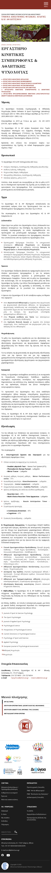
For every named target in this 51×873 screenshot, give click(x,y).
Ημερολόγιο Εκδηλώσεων (36, 815)
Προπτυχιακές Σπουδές (35, 787)
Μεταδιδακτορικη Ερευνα (14, 714)
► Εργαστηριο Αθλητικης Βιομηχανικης (16, 82)
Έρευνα (4, 796)
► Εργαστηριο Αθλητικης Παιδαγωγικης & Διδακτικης (21, 84)
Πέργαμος (5, 825)
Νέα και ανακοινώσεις (9, 800)
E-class (4, 815)
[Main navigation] (45, 4)
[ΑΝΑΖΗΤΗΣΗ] (9, 833)
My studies (5, 818)
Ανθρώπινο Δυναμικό (9, 793)
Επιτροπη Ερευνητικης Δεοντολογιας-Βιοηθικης (24, 706)
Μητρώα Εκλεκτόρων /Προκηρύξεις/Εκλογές (9, 788)
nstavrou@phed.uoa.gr (39, 678)
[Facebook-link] (2, 855)
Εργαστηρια (16, 45)
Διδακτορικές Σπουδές (35, 798)
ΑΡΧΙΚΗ (3, 45)
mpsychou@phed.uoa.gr (20, 678)
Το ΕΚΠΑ (30, 811)
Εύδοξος (4, 821)
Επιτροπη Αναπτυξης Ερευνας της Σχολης (21, 710)
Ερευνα (9, 45)
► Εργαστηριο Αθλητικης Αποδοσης (15, 80)
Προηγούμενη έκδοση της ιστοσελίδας (36, 819)
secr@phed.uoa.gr (12, 850)
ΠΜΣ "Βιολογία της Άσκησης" (37, 794)
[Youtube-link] (8, 855)
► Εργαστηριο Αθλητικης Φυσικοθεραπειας (17, 86)
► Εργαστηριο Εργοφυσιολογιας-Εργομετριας (18, 88)
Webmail (4, 811)
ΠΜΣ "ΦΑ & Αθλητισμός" (36, 791)
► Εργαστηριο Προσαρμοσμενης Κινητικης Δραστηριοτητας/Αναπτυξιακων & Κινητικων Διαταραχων (25, 95)
